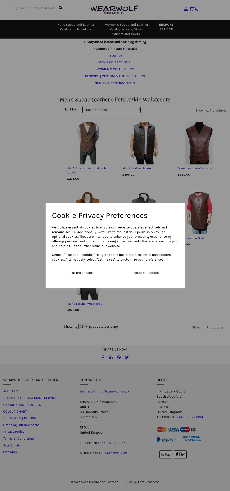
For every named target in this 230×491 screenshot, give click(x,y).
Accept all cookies (146, 273)
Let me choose (81, 273)
